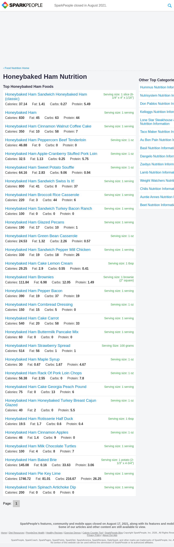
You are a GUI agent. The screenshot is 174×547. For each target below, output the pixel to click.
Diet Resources (16, 532)
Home (4, 532)
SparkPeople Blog (114, 532)
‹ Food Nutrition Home (16, 68)
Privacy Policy (94, 535)
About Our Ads (110, 535)
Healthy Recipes (54, 532)
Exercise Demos (72, 532)
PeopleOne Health (35, 532)
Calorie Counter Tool (93, 532)
